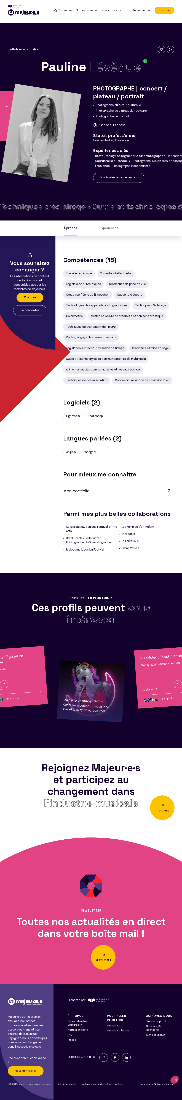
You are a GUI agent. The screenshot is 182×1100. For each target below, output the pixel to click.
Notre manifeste (78, 1030)
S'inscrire (164, 10)
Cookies (118, 1084)
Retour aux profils (23, 49)
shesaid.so (113, 1025)
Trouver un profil (156, 1021)
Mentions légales (67, 1084)
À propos (70, 228)
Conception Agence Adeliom (157, 1084)
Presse (72, 1040)
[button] (4, 684)
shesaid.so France (118, 1030)
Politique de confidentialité (96, 1084)
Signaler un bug (155, 1035)
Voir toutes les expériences (118, 177)
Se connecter (141, 10)
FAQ (70, 1035)
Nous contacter (25, 1071)
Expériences (109, 228)
